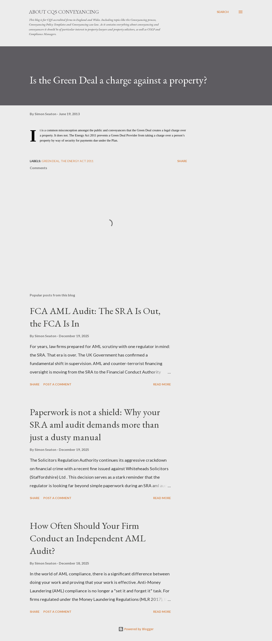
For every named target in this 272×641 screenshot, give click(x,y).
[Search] (223, 11)
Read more (162, 384)
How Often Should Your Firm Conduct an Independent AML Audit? (88, 537)
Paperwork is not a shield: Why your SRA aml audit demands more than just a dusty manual (95, 424)
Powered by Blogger (136, 629)
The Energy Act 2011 (77, 161)
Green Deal (51, 161)
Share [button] (182, 161)
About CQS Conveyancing (64, 11)
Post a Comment (57, 384)
